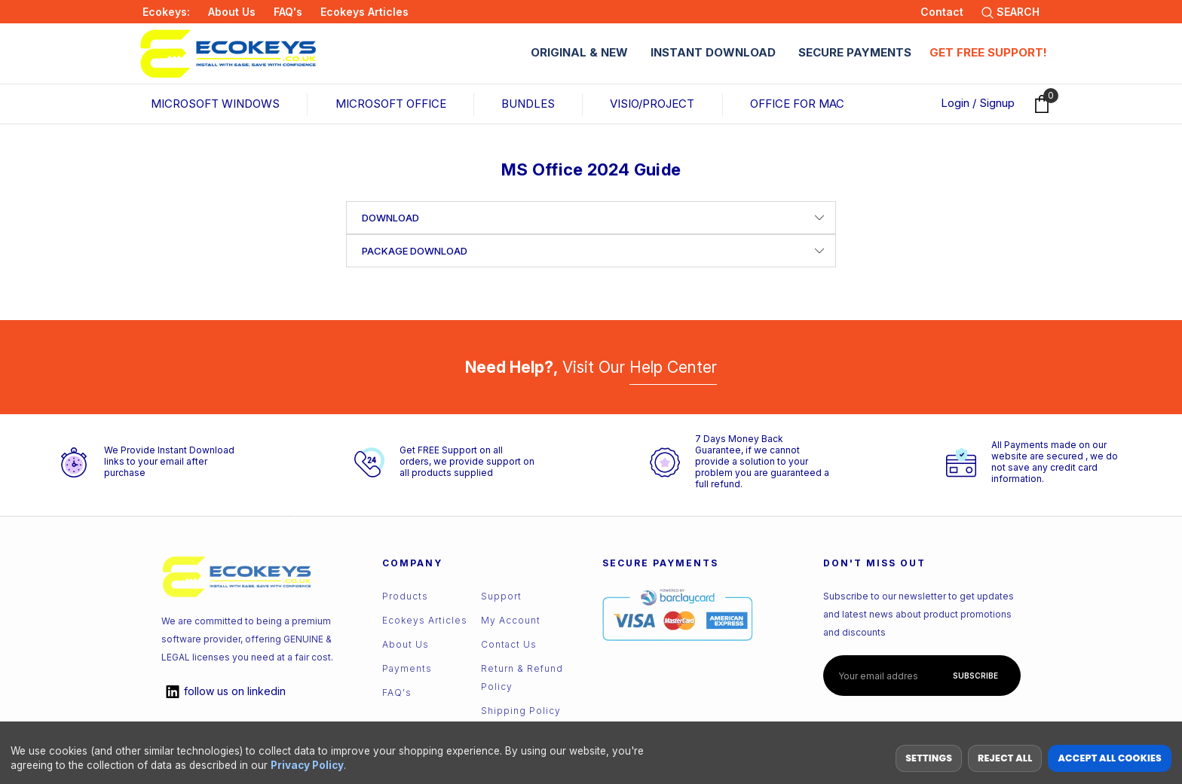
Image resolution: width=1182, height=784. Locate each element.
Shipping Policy (521, 710)
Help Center (673, 367)
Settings (928, 758)
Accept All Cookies (1110, 758)
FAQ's (288, 11)
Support (501, 596)
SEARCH (1010, 12)
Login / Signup (978, 103)
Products (405, 596)
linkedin (223, 691)
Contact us (509, 644)
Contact (941, 11)
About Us (232, 11)
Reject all (1005, 758)
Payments (407, 668)
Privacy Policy (307, 765)
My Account (510, 620)
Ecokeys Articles (364, 11)
